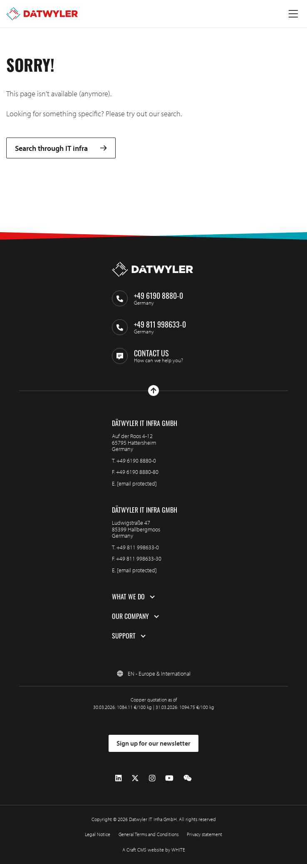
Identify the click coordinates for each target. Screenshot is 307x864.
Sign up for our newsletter (153, 743)
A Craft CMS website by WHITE (153, 849)
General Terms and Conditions (148, 834)
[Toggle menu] (293, 14)
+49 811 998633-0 (137, 547)
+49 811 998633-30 (138, 558)
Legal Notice (97, 834)
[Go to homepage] (42, 13)
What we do (128, 597)
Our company (130, 616)
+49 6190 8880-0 (136, 460)
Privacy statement (204, 834)
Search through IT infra (61, 148)
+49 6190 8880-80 (137, 472)
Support (124, 636)
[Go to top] (153, 391)
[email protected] (137, 483)
